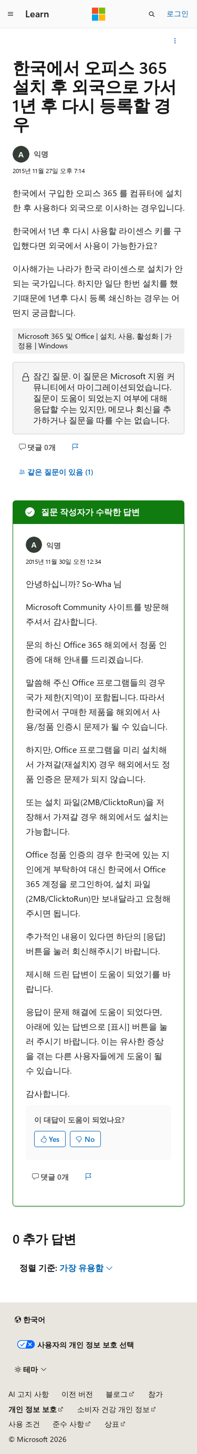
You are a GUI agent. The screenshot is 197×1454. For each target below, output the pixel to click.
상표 (112, 1424)
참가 (155, 1394)
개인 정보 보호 (32, 1409)
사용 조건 (24, 1424)
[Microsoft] (99, 14)
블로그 (117, 1394)
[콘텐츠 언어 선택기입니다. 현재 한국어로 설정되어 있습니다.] (29, 1319)
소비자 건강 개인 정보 (113, 1409)
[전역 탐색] (10, 14)
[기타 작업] (175, 41)
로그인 (178, 13)
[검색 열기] (151, 14)
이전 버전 (77, 1394)
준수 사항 (68, 1424)
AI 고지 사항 (28, 1394)
